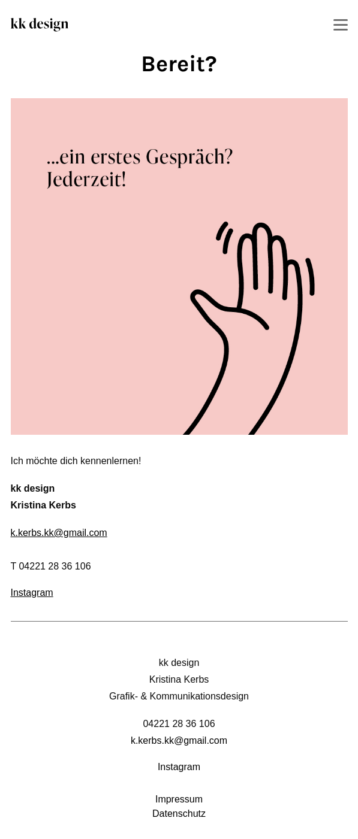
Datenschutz (179, 813)
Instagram (32, 592)
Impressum (179, 799)
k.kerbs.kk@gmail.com (59, 533)
